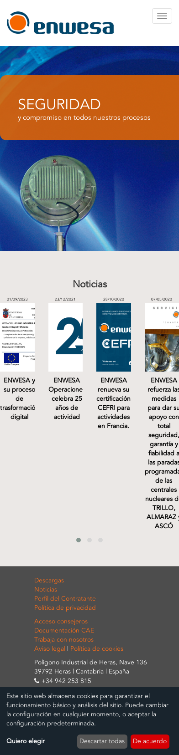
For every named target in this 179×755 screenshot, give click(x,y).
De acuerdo (150, 741)
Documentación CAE (64, 630)
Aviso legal (49, 648)
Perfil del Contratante (65, 598)
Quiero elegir (25, 741)
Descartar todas (102, 741)
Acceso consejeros (61, 621)
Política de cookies (96, 648)
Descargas (49, 580)
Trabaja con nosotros (64, 639)
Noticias (45, 589)
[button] (78, 540)
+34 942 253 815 (66, 681)
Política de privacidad (65, 607)
